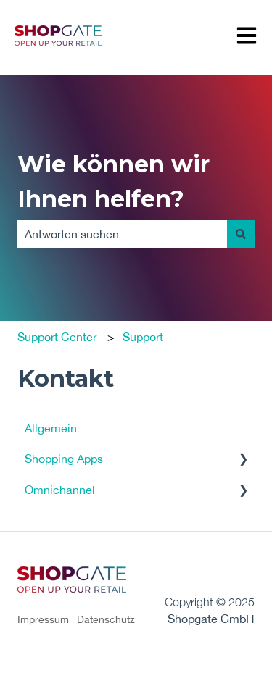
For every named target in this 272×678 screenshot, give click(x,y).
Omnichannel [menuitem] (60, 489)
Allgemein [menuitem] (51, 428)
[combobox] (122, 234)
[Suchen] (241, 234)
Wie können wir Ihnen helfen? (113, 181)
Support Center (56, 336)
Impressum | (47, 619)
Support (143, 336)
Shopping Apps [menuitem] (64, 458)
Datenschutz (106, 619)
